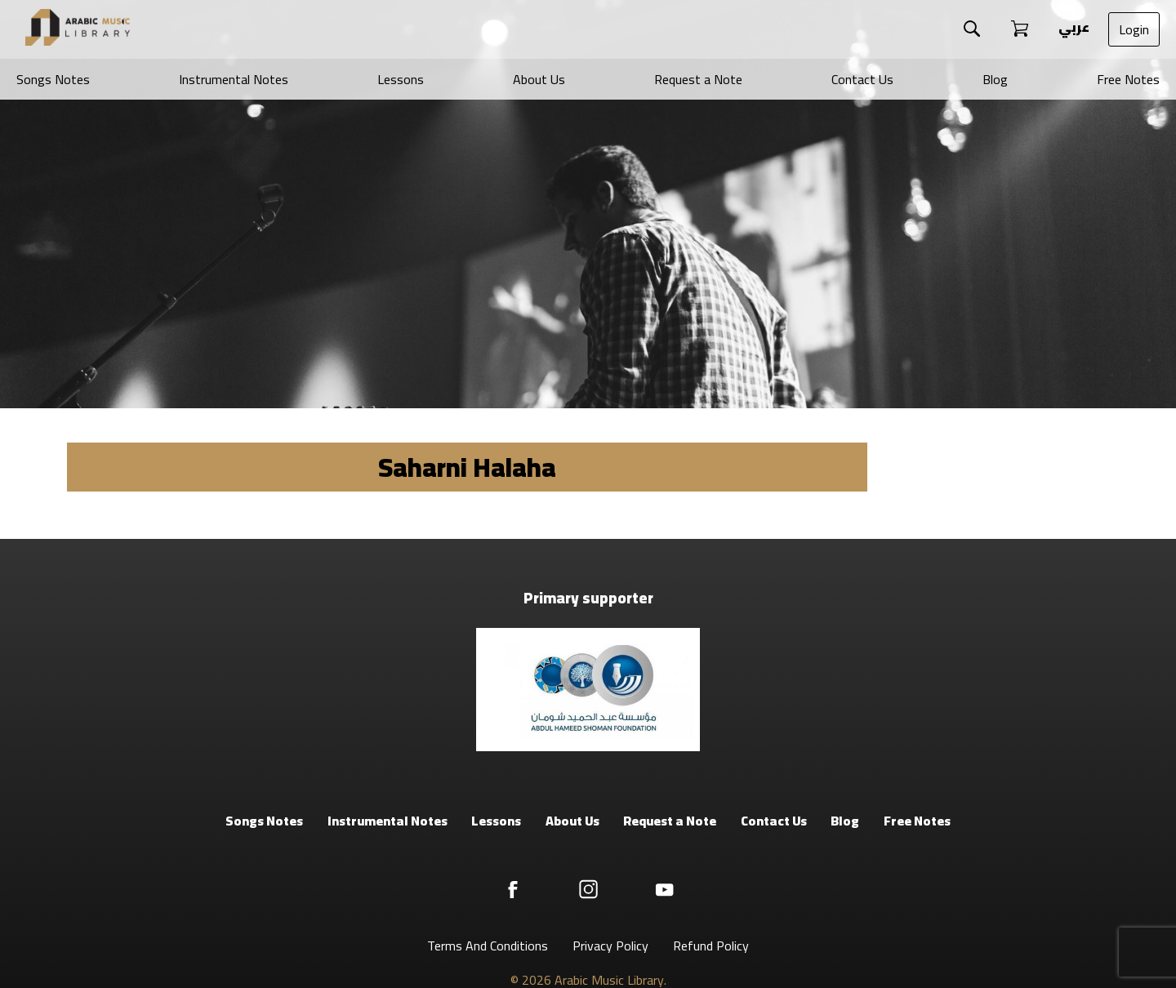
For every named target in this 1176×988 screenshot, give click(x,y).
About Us (539, 79)
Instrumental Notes (233, 79)
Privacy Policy (610, 945)
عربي (1072, 27)
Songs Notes (53, 79)
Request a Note (698, 79)
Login (1134, 29)
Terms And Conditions (487, 945)
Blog (995, 79)
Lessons (400, 79)
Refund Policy (711, 945)
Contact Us (862, 79)
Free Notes (1128, 79)
